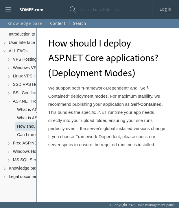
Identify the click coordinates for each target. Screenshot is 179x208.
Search (79, 23)
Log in (165, 9)
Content (57, 23)
